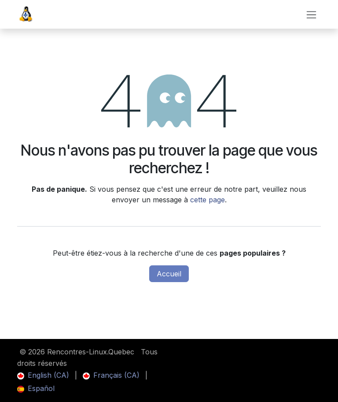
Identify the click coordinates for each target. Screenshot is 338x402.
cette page (207, 199)
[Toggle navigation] (311, 14)
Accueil (169, 273)
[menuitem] (43, 375)
